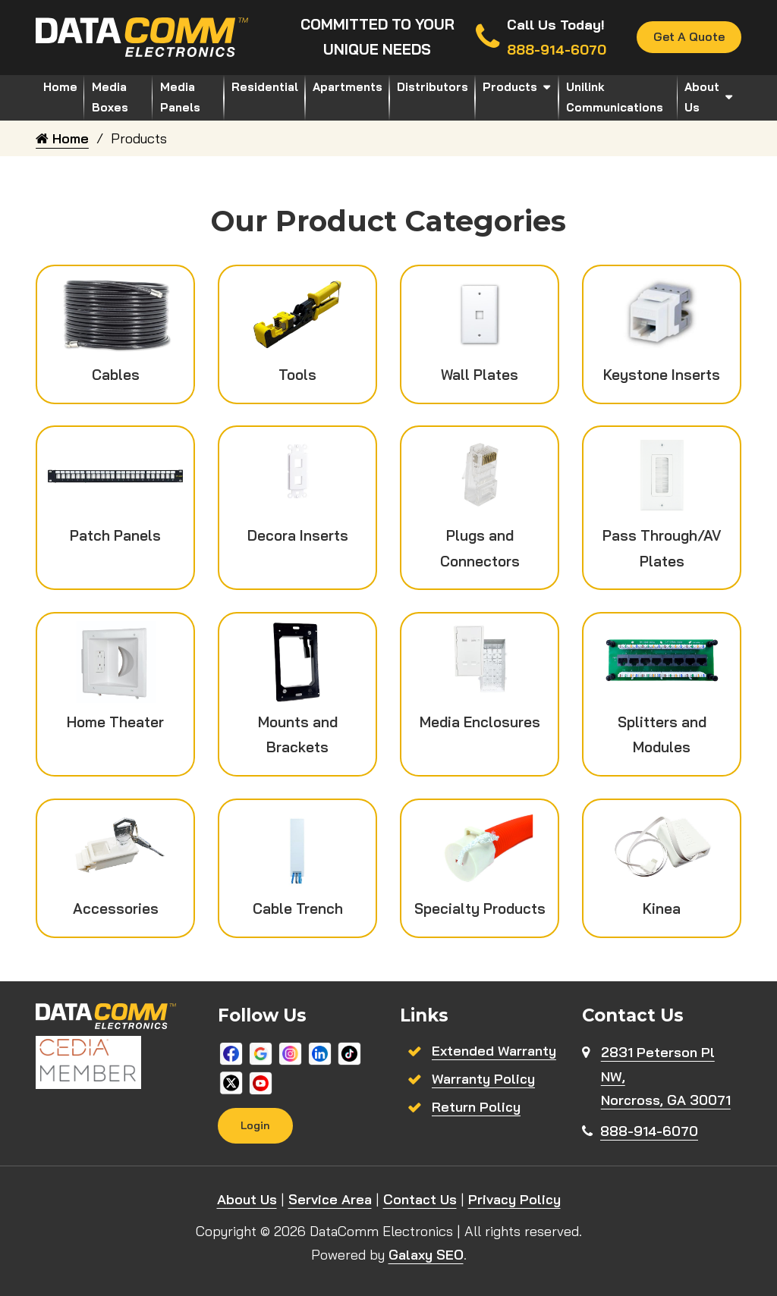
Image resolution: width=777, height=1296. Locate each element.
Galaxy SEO (426, 1255)
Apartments (347, 87)
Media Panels (180, 97)
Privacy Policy (514, 1200)
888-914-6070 (649, 1131)
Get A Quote (689, 37)
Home (60, 87)
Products (510, 87)
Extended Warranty (494, 1050)
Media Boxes (110, 97)
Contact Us (420, 1200)
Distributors (432, 87)
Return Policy (476, 1107)
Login (255, 1125)
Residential (264, 87)
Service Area (330, 1200)
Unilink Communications (614, 97)
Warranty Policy (483, 1078)
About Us (701, 97)
